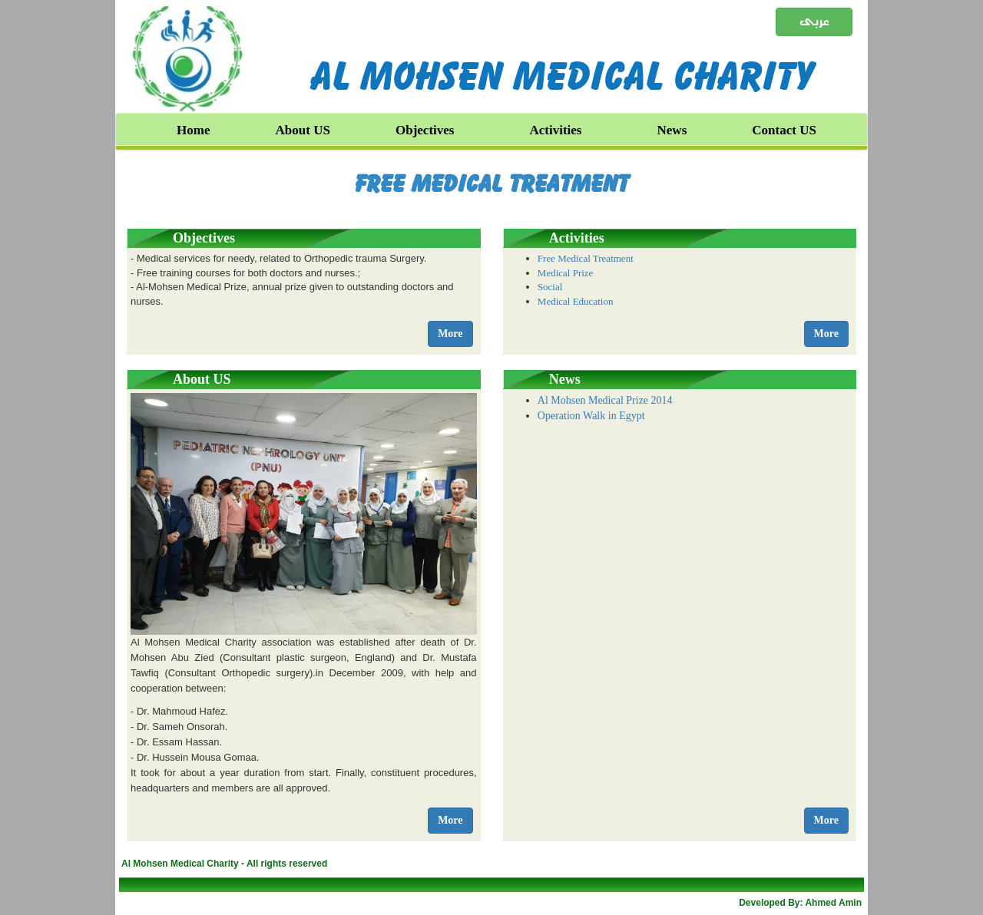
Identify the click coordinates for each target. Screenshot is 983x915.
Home (193, 130)
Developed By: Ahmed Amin (800, 902)
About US (303, 130)
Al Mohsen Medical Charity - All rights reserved (224, 863)
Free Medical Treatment (492, 183)
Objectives (425, 130)
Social (550, 286)
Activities (556, 130)
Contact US (784, 130)
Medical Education (576, 301)
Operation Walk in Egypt (591, 415)
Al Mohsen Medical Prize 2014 (605, 400)
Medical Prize (566, 273)
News (672, 130)
